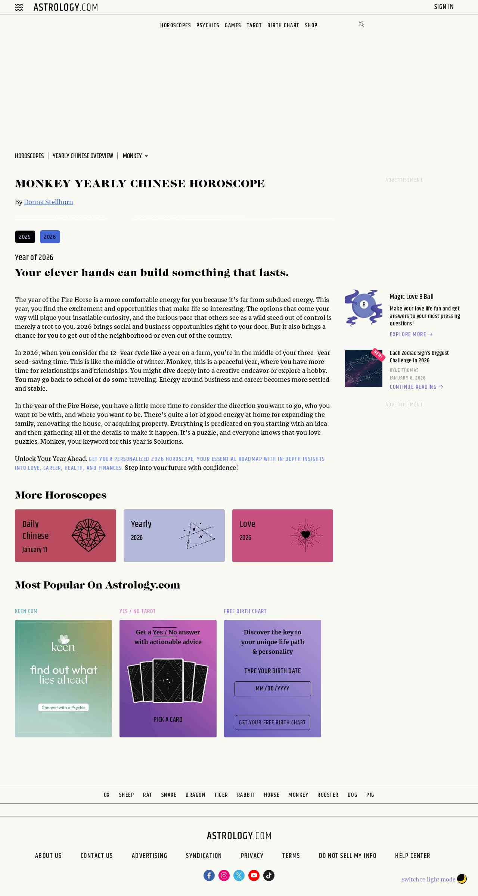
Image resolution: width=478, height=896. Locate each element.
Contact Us (97, 856)
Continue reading (417, 387)
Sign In (445, 6)
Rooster (328, 795)
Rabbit (246, 795)
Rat (147, 795)
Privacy (252, 856)
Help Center (413, 856)
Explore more (412, 334)
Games (233, 25)
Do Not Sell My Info (348, 856)
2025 (25, 237)
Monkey (298, 795)
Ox (107, 795)
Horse (272, 795)
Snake (169, 795)
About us (48, 856)
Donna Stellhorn (48, 202)
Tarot (254, 25)
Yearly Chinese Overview (83, 156)
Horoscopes (175, 25)
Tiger (221, 795)
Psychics (207, 25)
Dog (353, 795)
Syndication (204, 856)
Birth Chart (283, 25)
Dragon (195, 795)
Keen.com (26, 611)
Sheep (126, 795)
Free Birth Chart (245, 611)
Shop (311, 25)
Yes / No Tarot (138, 611)
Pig (370, 795)
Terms (291, 856)
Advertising (150, 856)
